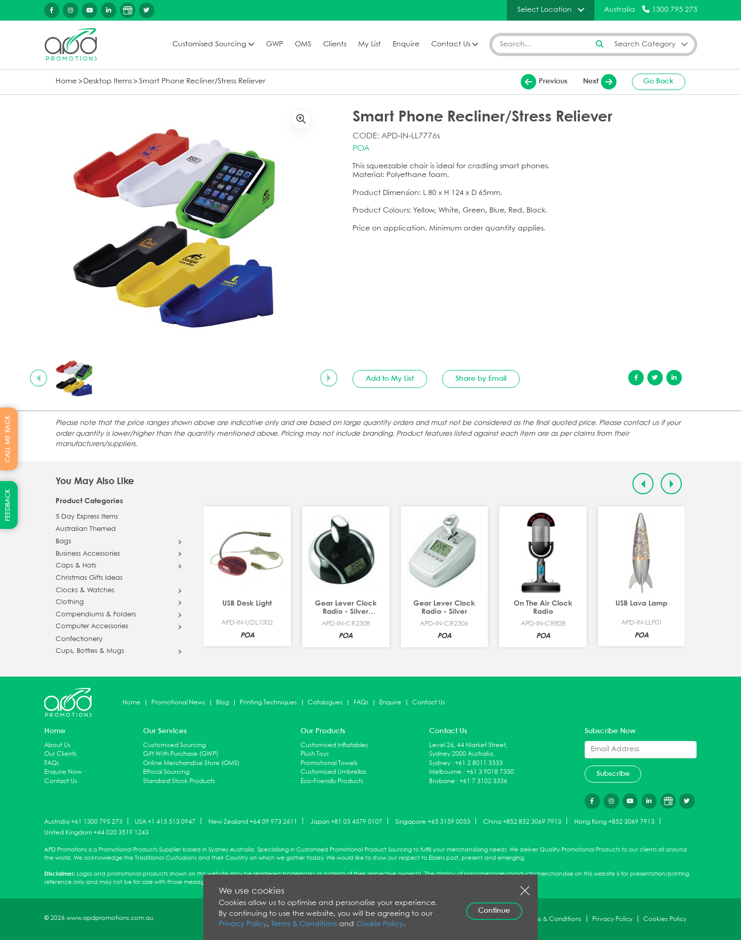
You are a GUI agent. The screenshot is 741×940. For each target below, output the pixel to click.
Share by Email (480, 378)
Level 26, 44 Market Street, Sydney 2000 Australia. (468, 749)
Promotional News (178, 702)
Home (66, 81)
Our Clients (60, 754)
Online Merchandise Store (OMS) (191, 763)
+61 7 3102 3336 (483, 781)
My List (369, 44)
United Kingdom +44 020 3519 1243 (96, 833)
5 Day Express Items (87, 517)
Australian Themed (86, 529)
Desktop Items (107, 81)
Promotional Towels (329, 763)
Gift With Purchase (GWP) (180, 754)
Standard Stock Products (179, 781)
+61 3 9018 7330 (490, 772)
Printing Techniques (268, 702)
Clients (334, 44)
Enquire (406, 44)
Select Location (544, 9)
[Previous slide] (38, 378)
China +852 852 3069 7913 (522, 821)
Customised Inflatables (334, 745)
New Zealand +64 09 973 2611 (252, 821)
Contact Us (450, 44)
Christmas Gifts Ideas (89, 578)
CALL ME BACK (8, 439)
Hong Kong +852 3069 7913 (614, 821)
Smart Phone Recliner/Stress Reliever (202, 81)
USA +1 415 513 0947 (165, 821)
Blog (222, 702)
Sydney (439, 763)
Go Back (658, 81)
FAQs (361, 702)
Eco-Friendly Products (332, 781)
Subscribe (613, 773)
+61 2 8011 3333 (479, 763)
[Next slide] (329, 378)
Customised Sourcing (209, 44)
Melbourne (445, 772)
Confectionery (79, 639)
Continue (494, 910)
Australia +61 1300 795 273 (83, 821)
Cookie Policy (379, 924)
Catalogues (325, 702)
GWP (274, 44)
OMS (303, 44)
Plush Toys (315, 754)
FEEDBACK (8, 505)
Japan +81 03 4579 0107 (346, 821)
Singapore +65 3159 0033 (432, 821)
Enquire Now (63, 772)
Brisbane (442, 781)
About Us (57, 745)
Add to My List (390, 378)
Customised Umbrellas (333, 772)
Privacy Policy (243, 924)
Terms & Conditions (304, 924)
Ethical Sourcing (166, 772)
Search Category (645, 44)
